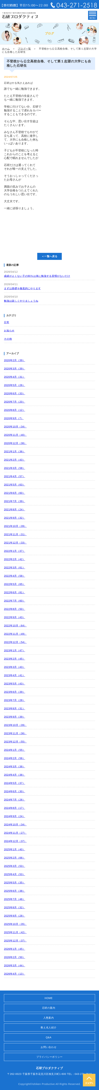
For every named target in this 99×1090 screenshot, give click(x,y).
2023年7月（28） (14, 700)
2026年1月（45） (14, 948)
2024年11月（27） (15, 832)
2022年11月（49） (15, 633)
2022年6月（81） (14, 592)
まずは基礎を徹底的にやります (22, 288)
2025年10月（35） (15, 924)
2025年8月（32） (14, 907)
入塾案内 (48, 1017)
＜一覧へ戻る (49, 256)
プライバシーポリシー (49, 1056)
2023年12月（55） (15, 741)
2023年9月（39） (14, 716)
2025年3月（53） (14, 866)
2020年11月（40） (15, 434)
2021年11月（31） (15, 534)
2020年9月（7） (14, 418)
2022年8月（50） (14, 609)
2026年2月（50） (14, 957)
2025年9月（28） (14, 915)
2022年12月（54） (15, 642)
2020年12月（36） (15, 443)
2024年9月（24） (14, 816)
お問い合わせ (48, 1047)
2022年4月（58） (14, 575)
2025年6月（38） (14, 890)
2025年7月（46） (14, 899)
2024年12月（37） (15, 841)
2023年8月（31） (14, 708)
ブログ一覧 (24, 48)
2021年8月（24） (14, 509)
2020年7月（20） (14, 401)
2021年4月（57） (14, 476)
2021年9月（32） (14, 517)
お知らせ (9, 330)
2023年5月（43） (14, 683)
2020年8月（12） (14, 410)
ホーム (6, 48)
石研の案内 (48, 1007)
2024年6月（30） (14, 791)
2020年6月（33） (14, 393)
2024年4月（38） (14, 774)
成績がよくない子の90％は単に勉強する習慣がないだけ (37, 275)
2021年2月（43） (14, 459)
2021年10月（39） (15, 526)
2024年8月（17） (14, 808)
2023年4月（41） (14, 675)
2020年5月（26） (14, 385)
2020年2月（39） (14, 360)
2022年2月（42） (14, 559)
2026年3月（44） (14, 965)
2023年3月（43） (14, 667)
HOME (49, 998)
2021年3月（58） (14, 468)
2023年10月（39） (15, 725)
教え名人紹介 (48, 1027)
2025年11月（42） (15, 932)
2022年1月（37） (14, 551)
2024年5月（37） (14, 783)
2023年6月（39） (14, 691)
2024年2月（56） (14, 758)
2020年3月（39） (14, 368)
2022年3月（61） (14, 567)
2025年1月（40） (14, 849)
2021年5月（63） (14, 484)
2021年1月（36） (14, 451)
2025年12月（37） (15, 940)
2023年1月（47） (14, 650)
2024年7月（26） (14, 799)
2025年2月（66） (14, 857)
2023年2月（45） (14, 658)
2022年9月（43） (14, 617)
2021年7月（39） (14, 501)
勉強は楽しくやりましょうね (21, 300)
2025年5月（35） (14, 882)
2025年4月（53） (14, 874)
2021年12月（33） (15, 542)
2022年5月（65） (14, 584)
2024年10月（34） (15, 824)
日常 (6, 322)
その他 (8, 338)
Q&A (49, 1037)
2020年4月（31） (14, 376)
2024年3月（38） (14, 766)
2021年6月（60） (14, 492)
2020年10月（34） (15, 426)
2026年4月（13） (14, 973)
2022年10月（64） (15, 625)
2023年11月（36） (15, 733)
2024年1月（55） (14, 749)
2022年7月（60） (14, 600)
